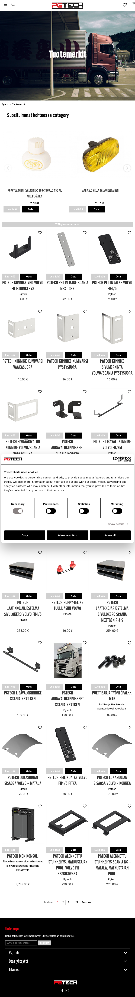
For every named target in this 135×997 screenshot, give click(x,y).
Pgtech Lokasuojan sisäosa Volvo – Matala (22, 780)
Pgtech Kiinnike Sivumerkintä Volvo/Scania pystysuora (112, 367)
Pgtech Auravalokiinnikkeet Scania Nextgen (67, 698)
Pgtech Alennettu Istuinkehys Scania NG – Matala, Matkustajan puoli (112, 864)
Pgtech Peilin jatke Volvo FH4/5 (112, 286)
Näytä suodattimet (67, 224)
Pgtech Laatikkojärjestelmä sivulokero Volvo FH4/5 (23, 608)
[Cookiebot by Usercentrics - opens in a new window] (115, 459)
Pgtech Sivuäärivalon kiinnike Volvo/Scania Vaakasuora (22, 447)
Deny (24, 535)
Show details (116, 523)
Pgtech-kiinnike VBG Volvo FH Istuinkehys (22, 286)
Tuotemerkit (18, 104)
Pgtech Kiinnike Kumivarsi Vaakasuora (22, 364)
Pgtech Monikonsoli (22, 855)
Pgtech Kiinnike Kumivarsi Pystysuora (67, 364)
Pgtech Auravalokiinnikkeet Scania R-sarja (67, 447)
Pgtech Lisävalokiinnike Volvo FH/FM (112, 444)
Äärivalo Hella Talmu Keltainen (100, 191)
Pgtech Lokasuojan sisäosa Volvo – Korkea (112, 780)
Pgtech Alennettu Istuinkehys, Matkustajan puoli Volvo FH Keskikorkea (67, 864)
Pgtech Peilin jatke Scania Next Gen (67, 286)
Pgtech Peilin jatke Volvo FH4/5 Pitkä (67, 780)
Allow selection (67, 535)
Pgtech (5, 104)
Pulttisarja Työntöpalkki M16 (112, 695)
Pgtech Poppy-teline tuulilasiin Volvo (67, 605)
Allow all (110, 535)
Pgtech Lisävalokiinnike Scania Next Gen (23, 695)
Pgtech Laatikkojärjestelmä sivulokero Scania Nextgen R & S (112, 611)
